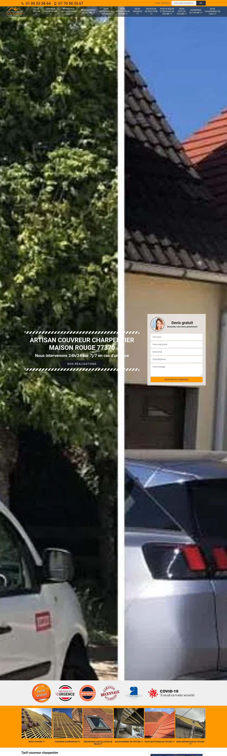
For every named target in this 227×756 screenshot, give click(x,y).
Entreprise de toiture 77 (195, 11)
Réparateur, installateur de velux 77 (69, 11)
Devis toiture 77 (36, 11)
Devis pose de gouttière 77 (151, 11)
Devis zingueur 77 (137, 11)
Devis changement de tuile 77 (212, 11)
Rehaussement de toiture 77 (88, 11)
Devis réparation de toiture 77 (123, 11)
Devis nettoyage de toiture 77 (106, 11)
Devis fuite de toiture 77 (182, 11)
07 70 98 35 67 (68, 3)
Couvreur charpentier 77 (50, 11)
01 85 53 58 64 (36, 3)
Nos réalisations (82, 364)
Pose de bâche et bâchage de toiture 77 (167, 11)
